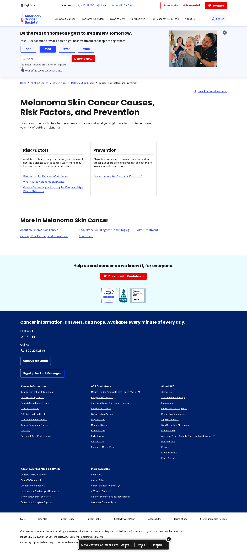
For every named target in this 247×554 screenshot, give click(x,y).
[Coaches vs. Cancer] (101, 408)
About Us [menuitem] (190, 18)
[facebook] (33, 337)
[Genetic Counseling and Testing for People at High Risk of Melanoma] (53, 189)
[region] (123, 544)
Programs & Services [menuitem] (92, 18)
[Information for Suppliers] (174, 408)
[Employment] (167, 403)
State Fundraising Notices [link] (213, 518)
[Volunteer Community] (104, 502)
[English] (30, 5)
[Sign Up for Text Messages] (42, 373)
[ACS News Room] (101, 491)
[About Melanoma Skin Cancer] (39, 230)
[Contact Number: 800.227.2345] (123, 350)
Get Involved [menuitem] (137, 18)
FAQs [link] (23, 518)
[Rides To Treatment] (31, 480)
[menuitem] (30, 18)
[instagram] (28, 337)
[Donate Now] (83, 58)
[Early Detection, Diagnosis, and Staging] (104, 230)
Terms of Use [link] (180, 518)
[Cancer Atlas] (99, 480)
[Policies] (165, 447)
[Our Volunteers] (169, 452)
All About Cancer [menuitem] (65, 18)
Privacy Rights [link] (94, 518)
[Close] (168, 539)
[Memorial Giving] (99, 425)
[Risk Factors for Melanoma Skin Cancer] (46, 176)
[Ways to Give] (98, 419)
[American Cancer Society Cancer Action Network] (188, 436)
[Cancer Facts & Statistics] (34, 419)
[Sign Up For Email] (123, 5)
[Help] (102, 5)
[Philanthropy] (97, 436)
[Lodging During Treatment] (34, 475)
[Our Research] (168, 430)
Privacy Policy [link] (67, 518)
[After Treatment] (147, 230)
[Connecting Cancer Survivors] (36, 497)
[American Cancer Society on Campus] (110, 403)
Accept (125, 545)
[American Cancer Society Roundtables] (111, 497)
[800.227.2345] (86, 5)
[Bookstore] (96, 475)
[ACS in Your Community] (173, 397)
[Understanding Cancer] (32, 397)
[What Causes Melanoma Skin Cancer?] (45, 181)
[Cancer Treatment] (30, 408)
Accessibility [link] (154, 518)
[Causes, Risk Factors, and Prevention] (44, 236)
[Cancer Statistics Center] (105, 486)
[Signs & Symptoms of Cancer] (36, 403)
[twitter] (22, 337)
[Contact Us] (167, 392)
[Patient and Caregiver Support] (36, 502)
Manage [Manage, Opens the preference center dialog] (157, 545)
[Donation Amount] (44, 58)
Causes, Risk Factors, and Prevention (118, 82)
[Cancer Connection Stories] (35, 425)
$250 (67, 49)
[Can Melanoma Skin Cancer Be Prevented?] (118, 176)
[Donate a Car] (97, 441)
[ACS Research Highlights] (33, 414)
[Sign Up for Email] (35, 361)
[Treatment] (86, 236)
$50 (28, 49)
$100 (47, 49)
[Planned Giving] (98, 430)
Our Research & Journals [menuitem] (165, 18)
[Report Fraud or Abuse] (173, 414)
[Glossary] (25, 430)
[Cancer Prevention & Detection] (37, 392)
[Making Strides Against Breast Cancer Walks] (116, 392)
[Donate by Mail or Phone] (103, 447)
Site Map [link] (42, 518)
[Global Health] (168, 441)
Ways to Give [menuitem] (117, 18)
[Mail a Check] (167, 458)
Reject (141, 545)
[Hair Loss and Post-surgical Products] (40, 491)
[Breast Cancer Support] (33, 486)
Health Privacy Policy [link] (125, 518)
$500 (86, 49)
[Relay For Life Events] (104, 397)
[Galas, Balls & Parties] (102, 414)
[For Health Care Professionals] (36, 436)
